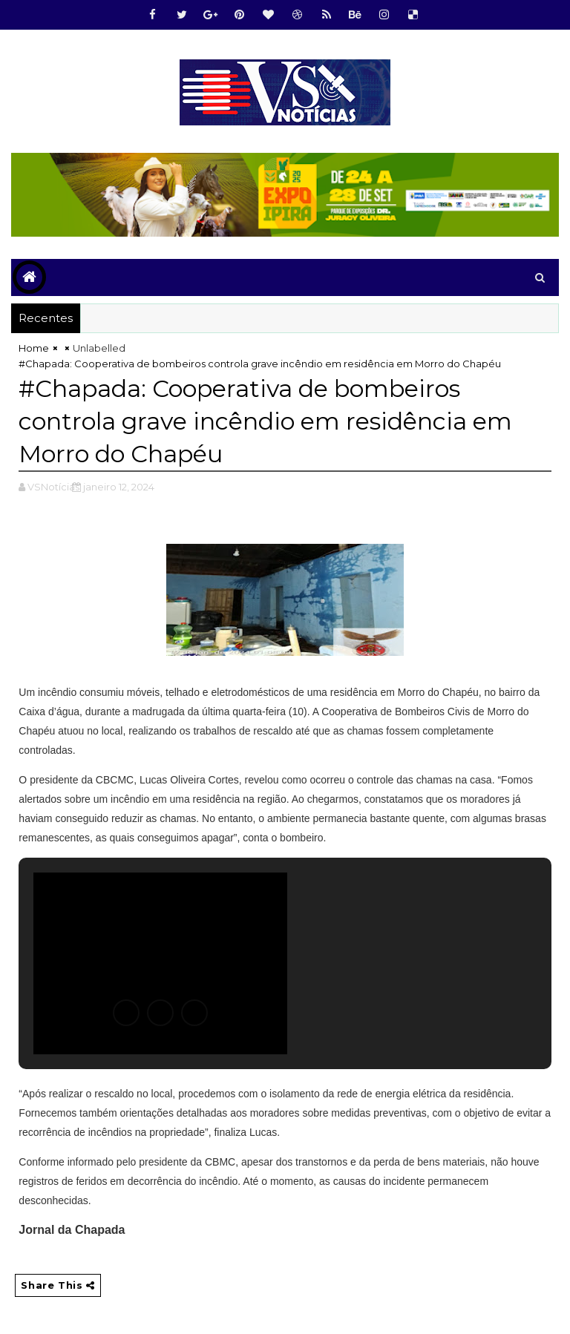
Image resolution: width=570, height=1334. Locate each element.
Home (34, 348)
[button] (126, 1012)
